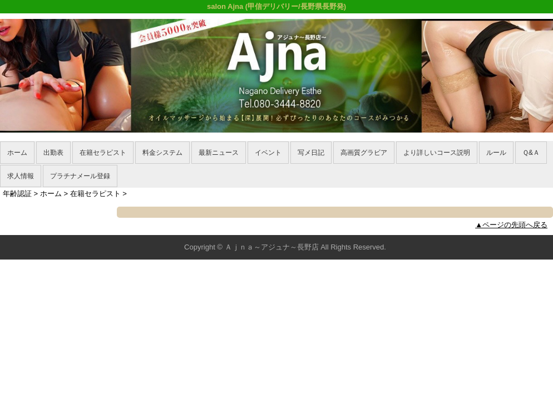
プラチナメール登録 (80, 176)
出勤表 (53, 153)
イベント (268, 153)
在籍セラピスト (103, 153)
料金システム (162, 153)
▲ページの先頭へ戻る (511, 225)
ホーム (17, 153)
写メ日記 (311, 153)
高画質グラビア (363, 153)
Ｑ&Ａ (531, 153)
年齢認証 (17, 193)
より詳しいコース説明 (436, 153)
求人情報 (20, 176)
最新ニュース (219, 153)
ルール (496, 153)
